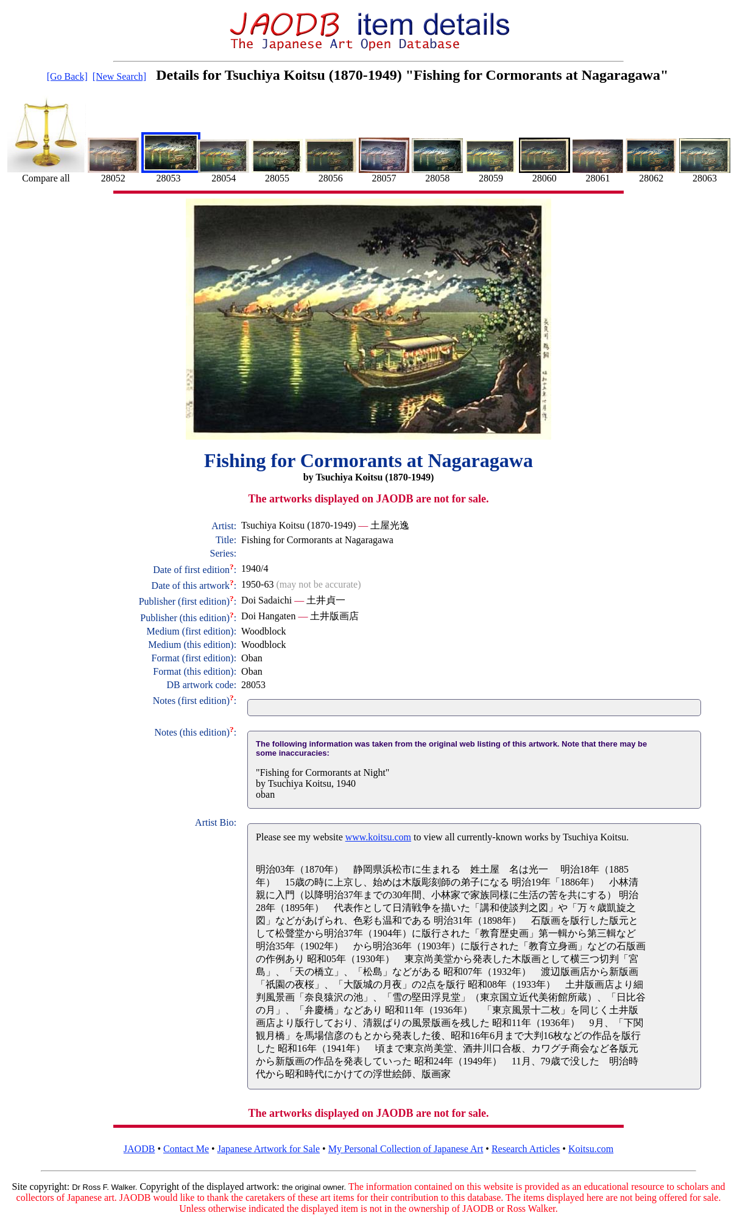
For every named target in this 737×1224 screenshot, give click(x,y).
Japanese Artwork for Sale (268, 1149)
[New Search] (119, 76)
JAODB (139, 1149)
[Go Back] (67, 76)
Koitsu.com (590, 1149)
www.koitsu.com (378, 837)
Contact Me (186, 1149)
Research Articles (526, 1149)
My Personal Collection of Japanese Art (406, 1149)
